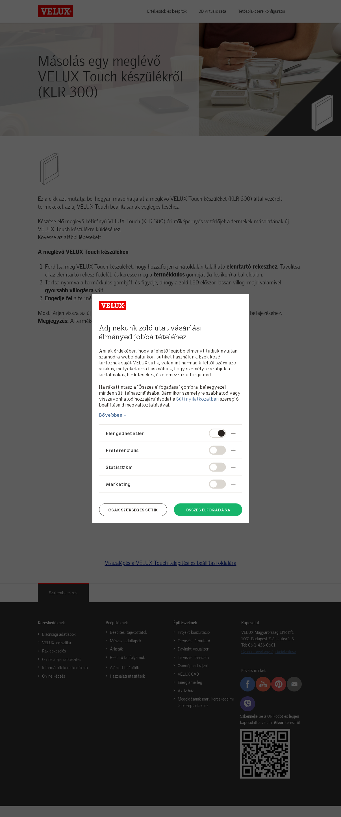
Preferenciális (122, 450)
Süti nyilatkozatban (197, 398)
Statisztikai (119, 467)
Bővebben (110, 414)
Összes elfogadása (208, 509)
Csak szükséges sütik (133, 509)
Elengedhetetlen (125, 433)
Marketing (118, 484)
